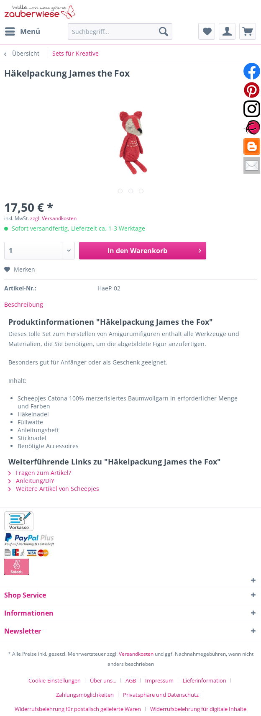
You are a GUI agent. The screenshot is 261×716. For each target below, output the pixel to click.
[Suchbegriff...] (120, 31)
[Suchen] (163, 31)
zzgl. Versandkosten (53, 218)
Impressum (159, 680)
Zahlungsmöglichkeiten (85, 694)
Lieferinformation (204, 680)
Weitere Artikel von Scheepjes (53, 489)
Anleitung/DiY (31, 481)
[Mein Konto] (227, 31)
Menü (22, 30)
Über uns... (103, 680)
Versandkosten (136, 653)
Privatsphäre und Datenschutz (161, 694)
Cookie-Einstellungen (54, 680)
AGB (130, 680)
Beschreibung (23, 304)
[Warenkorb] (247, 31)
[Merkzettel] (206, 31)
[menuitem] (22, 31)
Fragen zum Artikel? (39, 473)
